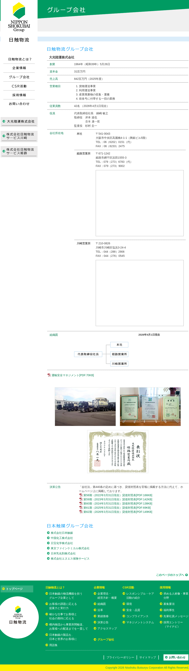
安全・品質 (133, 610)
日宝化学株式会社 (62, 543)
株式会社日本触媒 (62, 532)
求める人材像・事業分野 (175, 595)
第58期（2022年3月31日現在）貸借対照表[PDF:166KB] (117, 495)
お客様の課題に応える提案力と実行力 (63, 606)
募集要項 (169, 603)
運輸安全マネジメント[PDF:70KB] (73, 375)
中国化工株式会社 (62, 538)
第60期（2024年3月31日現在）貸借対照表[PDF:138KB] (117, 503)
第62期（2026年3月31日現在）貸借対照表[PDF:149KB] (117, 511)
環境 (129, 603)
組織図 (101, 603)
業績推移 (103, 616)
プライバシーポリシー (120, 657)
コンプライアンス (137, 616)
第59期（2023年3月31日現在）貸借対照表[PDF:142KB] (117, 499)
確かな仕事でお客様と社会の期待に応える (63, 616)
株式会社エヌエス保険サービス (70, 558)
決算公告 (103, 622)
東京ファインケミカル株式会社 (70, 548)
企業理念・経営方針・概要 (107, 595)
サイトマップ (147, 657)
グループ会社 (105, 639)
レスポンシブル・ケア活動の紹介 (140, 595)
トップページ (14, 588)
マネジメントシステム (140, 622)
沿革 (100, 610)
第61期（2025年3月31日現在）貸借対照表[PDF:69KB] (117, 507)
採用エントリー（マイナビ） (173, 624)
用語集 (53, 645)
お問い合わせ (177, 657)
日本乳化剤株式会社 (63, 553)
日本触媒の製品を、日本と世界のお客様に (63, 637)
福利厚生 (169, 610)
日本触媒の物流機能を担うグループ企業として (65, 595)
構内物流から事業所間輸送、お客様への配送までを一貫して (68, 626)
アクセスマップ (107, 628)
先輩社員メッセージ (175, 616)
